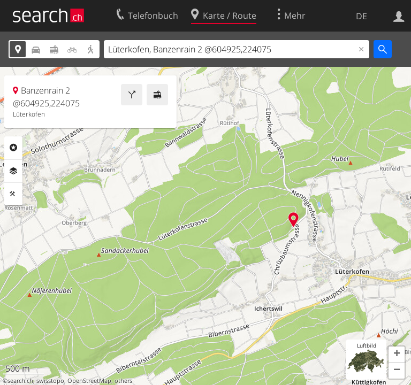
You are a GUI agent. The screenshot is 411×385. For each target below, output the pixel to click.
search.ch (20, 380)
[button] (397, 354)
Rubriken (13, 147)
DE (361, 16)
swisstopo (50, 380)
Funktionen (13, 194)
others (123, 380)
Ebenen (13, 171)
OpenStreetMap (89, 380)
